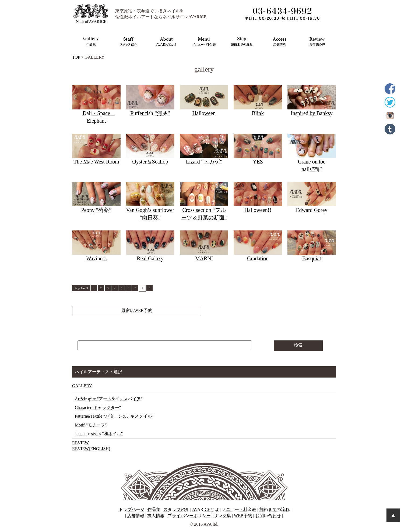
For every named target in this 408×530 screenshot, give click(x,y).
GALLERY (82, 385)
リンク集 (222, 515)
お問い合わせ (268, 515)
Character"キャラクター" (98, 407)
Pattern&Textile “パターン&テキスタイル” (114, 416)
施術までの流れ (274, 509)
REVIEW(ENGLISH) (91, 448)
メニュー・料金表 (239, 509)
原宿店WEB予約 (136, 310)
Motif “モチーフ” (91, 425)
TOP (76, 57)
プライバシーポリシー (189, 515)
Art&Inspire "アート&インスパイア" (109, 399)
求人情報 (155, 515)
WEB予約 (243, 515)
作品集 (153, 509)
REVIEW (80, 442)
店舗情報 (135, 515)
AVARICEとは (205, 509)
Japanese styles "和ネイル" (99, 433)
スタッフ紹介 (176, 509)
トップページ (132, 509)
